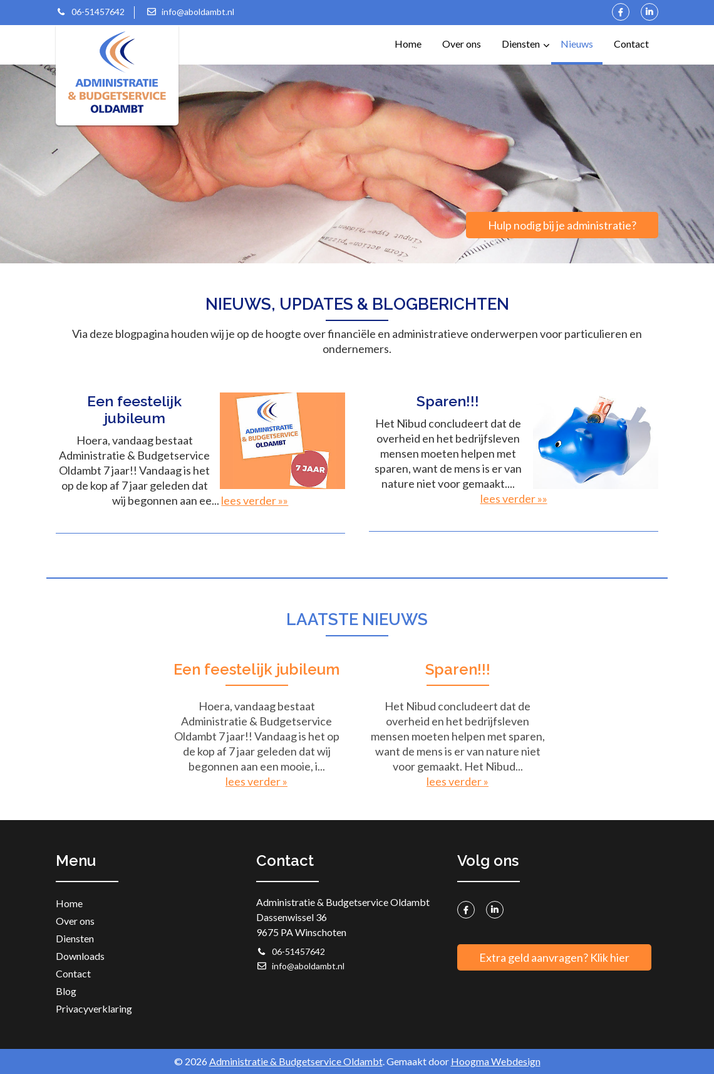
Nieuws (577, 44)
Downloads (80, 956)
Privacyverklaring (94, 1008)
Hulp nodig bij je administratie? (562, 225)
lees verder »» (254, 500)
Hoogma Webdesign (496, 1061)
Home (408, 44)
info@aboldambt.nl (190, 11)
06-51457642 (90, 11)
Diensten (525, 37)
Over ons (461, 44)
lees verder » (256, 781)
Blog (66, 991)
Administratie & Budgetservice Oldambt (296, 1061)
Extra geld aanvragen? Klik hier (554, 957)
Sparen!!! (457, 669)
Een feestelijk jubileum (256, 669)
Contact (631, 44)
